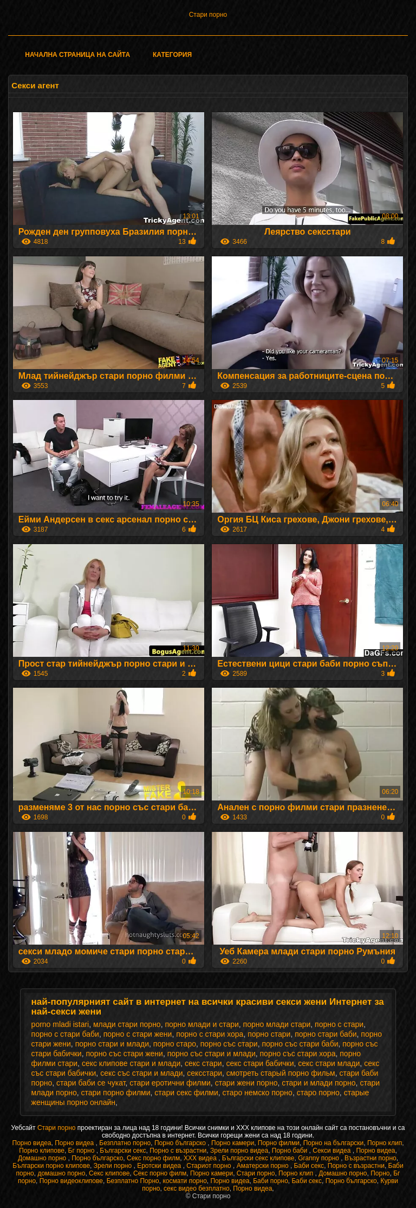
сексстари (204, 1073)
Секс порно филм (153, 1158)
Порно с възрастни (178, 1150)
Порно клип (384, 1143)
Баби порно (270, 1181)
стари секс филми (186, 1092)
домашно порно (61, 1173)
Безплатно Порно (133, 1181)
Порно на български (333, 1143)
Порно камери (232, 1143)
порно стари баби (325, 1034)
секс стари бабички (260, 1063)
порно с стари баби (65, 1034)
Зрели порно (114, 1166)
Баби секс (309, 1166)
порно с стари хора (209, 1034)
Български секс (123, 1150)
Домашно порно (43, 1158)
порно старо (174, 1043)
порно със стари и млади (211, 1053)
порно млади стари (277, 1024)
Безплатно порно (125, 1143)
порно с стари (339, 1024)
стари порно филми (116, 1092)
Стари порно (208, 14)
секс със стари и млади (141, 1073)
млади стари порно (127, 1024)
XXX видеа (201, 1158)
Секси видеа (333, 1150)
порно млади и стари (201, 1024)
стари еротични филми (170, 1082)
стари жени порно (246, 1082)
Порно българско (180, 1143)
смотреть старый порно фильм (280, 1073)
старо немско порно (257, 1092)
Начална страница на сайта (77, 55)
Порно (379, 1173)
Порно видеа (31, 1143)
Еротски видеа (160, 1166)
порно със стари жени (124, 1053)
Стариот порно (209, 1166)
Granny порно (319, 1158)
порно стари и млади (112, 1043)
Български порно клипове (51, 1166)
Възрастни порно (370, 1158)
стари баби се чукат (91, 1082)
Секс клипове (109, 1173)
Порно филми (279, 1143)
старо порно (318, 1092)
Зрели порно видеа (239, 1150)
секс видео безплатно (197, 1188)
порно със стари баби (300, 1043)
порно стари (269, 1034)
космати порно (184, 1181)
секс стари (203, 1063)
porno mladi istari (60, 1024)
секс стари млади (329, 1063)
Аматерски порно (263, 1166)
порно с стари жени (137, 1034)
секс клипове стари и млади (131, 1063)
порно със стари (229, 1043)
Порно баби (290, 1150)
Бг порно (82, 1150)
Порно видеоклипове (71, 1181)
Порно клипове (41, 1150)
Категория (172, 55)
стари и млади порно (318, 1082)
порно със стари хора (298, 1053)
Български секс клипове (258, 1158)
